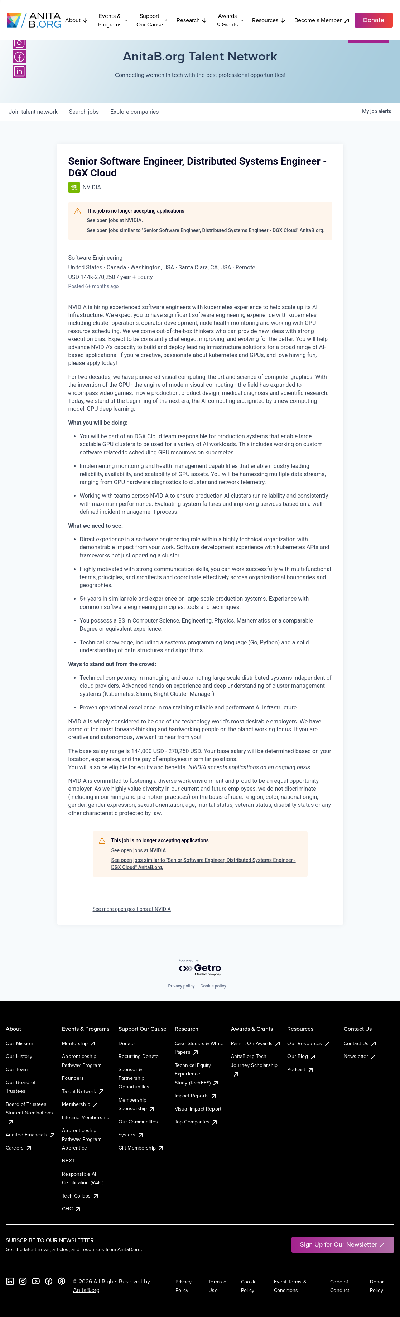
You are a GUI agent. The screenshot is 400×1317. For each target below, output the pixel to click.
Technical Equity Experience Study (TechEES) (197, 1074)
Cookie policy (213, 986)
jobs (84, 111)
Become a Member (322, 20)
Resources (269, 20)
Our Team (17, 1069)
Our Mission (19, 1043)
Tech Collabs (80, 1195)
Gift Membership (141, 1147)
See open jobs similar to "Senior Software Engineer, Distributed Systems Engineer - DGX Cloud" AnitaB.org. (206, 230)
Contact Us (360, 1043)
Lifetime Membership (85, 1117)
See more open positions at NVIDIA (132, 909)
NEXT (68, 1160)
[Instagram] (19, 42)
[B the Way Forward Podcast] (61, 1281)
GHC (71, 1208)
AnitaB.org (86, 1290)
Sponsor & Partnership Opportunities (134, 1078)
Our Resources (309, 1043)
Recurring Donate (139, 1056)
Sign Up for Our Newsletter (343, 1244)
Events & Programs (113, 20)
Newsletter (360, 1056)
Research (192, 20)
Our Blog (301, 1056)
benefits (175, 767)
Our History (19, 1056)
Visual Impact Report (198, 1108)
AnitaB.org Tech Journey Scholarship (254, 1065)
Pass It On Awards (256, 1043)
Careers (19, 1147)
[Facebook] (19, 56)
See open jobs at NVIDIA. (115, 220)
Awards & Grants (230, 20)
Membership (80, 1104)
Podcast (300, 1069)
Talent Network (83, 1091)
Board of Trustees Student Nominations (29, 1113)
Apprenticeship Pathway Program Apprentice (81, 1139)
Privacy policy (181, 986)
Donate (127, 1043)
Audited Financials (31, 1134)
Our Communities (138, 1121)
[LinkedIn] (19, 71)
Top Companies (196, 1121)
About (76, 20)
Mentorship (79, 1043)
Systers (131, 1134)
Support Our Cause (152, 20)
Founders (73, 1078)
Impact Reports (196, 1095)
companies (134, 111)
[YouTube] (36, 1281)
